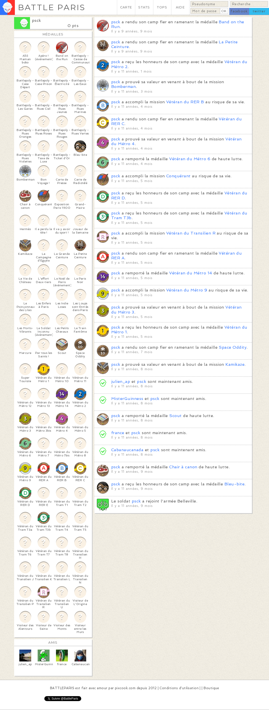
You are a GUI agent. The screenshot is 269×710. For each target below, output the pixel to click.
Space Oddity (232, 347)
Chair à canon (183, 467)
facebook (239, 11)
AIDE (180, 7)
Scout (175, 415)
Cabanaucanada (127, 449)
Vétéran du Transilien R (190, 233)
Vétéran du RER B (185, 102)
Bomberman (123, 86)
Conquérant (178, 176)
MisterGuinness (127, 398)
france (117, 432)
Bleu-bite (234, 484)
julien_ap (120, 381)
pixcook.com (125, 688)
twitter (259, 11)
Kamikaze (234, 364)
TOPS (162, 7)
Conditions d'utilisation (179, 688)
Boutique (211, 688)
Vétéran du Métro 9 (186, 290)
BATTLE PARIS (51, 7)
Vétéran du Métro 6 (189, 159)
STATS (144, 7)
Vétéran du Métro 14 (190, 273)
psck (36, 20)
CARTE (126, 7)
